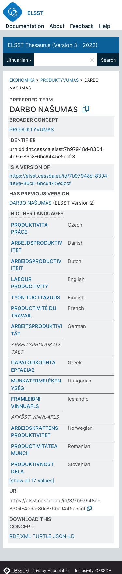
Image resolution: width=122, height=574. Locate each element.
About (57, 26)
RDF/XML (20, 536)
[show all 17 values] (31, 480)
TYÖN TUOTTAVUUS (35, 297)
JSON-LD (64, 536)
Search (108, 60)
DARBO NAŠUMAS (30, 203)
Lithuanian (17, 60)
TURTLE (42, 536)
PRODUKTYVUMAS (59, 80)
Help (104, 26)
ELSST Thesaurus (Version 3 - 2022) (53, 45)
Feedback (82, 26)
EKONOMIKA (22, 80)
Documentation (25, 26)
